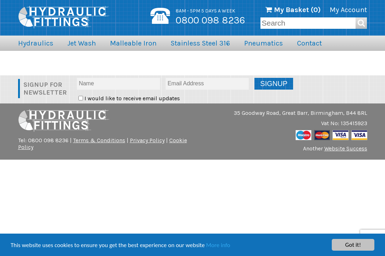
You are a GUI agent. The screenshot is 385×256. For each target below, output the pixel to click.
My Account (348, 10)
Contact (309, 43)
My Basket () (293, 10)
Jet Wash (81, 43)
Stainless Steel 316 (200, 43)
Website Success (345, 148)
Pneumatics (263, 43)
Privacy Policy (147, 140)
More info (218, 245)
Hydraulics (35, 43)
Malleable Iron (133, 43)
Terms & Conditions (99, 140)
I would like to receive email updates (131, 98)
